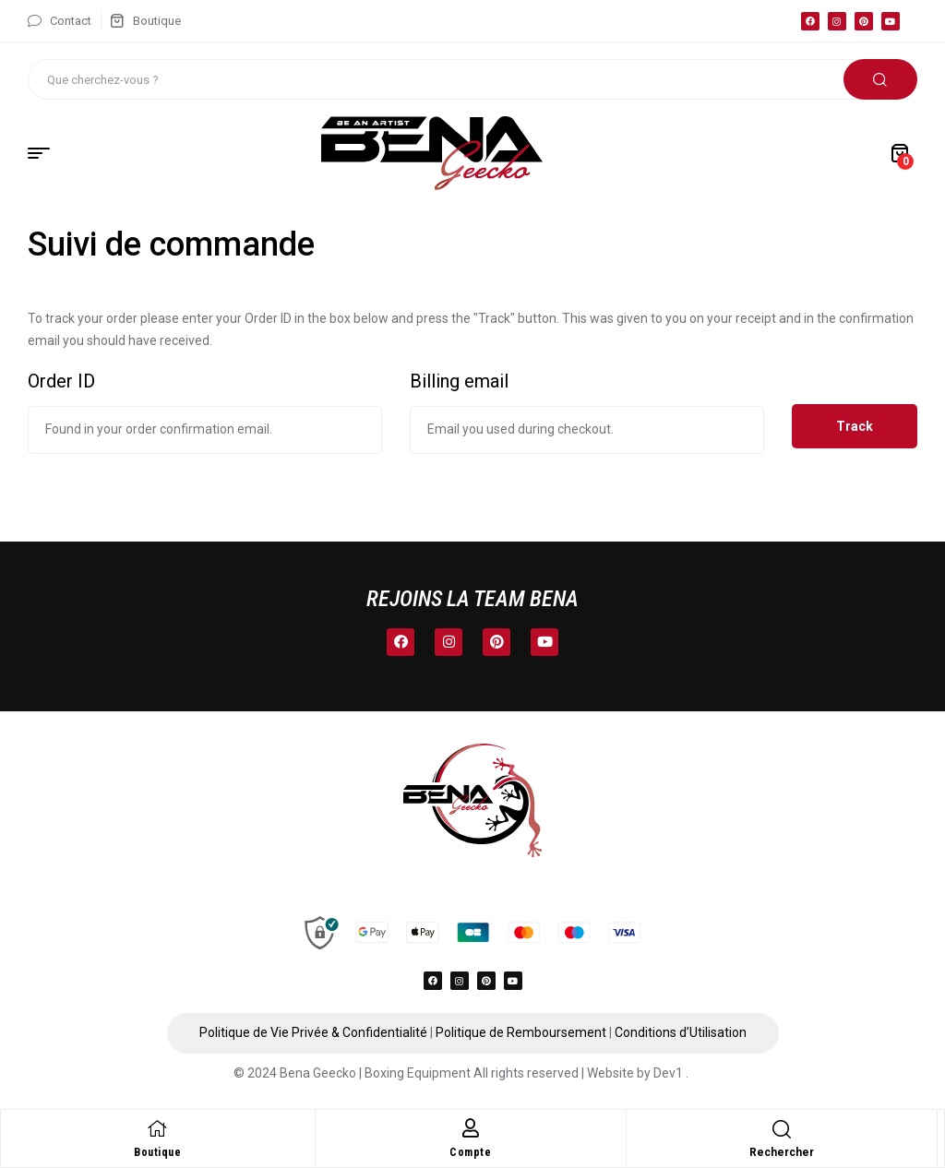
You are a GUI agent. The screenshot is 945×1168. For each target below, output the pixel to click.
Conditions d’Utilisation (681, 1032)
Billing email (459, 381)
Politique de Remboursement (521, 1032)
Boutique (157, 1152)
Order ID (61, 381)
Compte (470, 1152)
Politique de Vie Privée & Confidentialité (313, 1032)
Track (854, 426)
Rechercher (880, 79)
